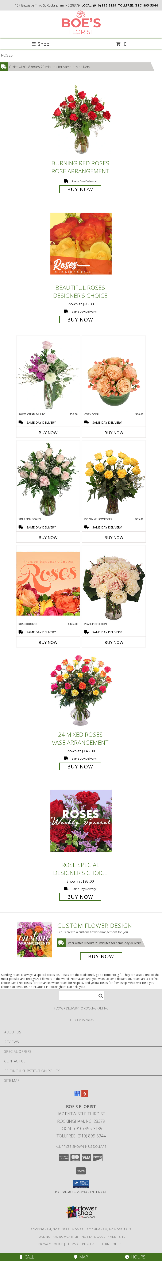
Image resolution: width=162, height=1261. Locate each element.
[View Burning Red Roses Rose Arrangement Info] (81, 119)
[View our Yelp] (84, 1095)
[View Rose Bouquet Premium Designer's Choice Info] (48, 584)
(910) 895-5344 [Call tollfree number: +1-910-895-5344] (146, 5)
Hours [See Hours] (135, 1257)
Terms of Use (113, 1244)
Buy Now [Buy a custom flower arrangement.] (101, 956)
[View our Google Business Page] (77, 1095)
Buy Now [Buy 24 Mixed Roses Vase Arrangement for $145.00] (80, 766)
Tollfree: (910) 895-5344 (81, 1136)
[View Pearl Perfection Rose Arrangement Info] (114, 584)
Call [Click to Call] (27, 1257)
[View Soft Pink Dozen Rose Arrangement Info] (48, 479)
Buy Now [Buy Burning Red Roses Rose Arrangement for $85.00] (80, 189)
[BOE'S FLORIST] (81, 33)
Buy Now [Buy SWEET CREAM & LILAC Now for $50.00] (48, 432)
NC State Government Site (103, 1237)
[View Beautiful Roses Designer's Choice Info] (81, 244)
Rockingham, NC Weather (57, 1237)
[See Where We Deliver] (81, 1020)
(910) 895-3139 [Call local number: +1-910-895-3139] (104, 5)
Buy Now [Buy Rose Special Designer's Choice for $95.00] (80, 896)
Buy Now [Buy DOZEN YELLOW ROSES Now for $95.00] (113, 537)
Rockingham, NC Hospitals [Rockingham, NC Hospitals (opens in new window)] (109, 1229)
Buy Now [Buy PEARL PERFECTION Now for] (113, 642)
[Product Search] (81, 995)
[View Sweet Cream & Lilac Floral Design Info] (48, 374)
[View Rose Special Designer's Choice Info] (81, 821)
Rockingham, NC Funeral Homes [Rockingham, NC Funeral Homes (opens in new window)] (57, 1229)
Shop (40, 43)
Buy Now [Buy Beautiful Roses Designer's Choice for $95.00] (80, 319)
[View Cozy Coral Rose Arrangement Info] (114, 374)
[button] (81, 1184)
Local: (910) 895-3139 (81, 1128)
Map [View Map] (81, 1257)
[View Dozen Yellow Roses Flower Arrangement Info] (114, 479)
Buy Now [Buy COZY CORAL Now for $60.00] (113, 432)
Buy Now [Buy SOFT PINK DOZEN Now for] (48, 537)
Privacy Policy (50, 1244)
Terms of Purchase (82, 1244)
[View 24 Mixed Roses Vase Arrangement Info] (81, 691)
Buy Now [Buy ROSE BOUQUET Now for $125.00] (48, 642)
